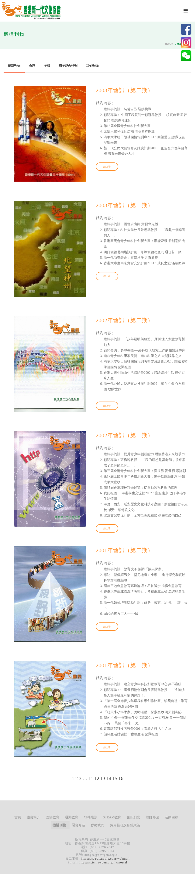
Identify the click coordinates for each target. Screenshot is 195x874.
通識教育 (71, 817)
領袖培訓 (90, 817)
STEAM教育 (112, 817)
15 (114, 778)
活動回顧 (171, 817)
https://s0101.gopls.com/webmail (105, 858)
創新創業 (133, 817)
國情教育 (52, 817)
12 (97, 778)
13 (102, 778)
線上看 (107, 166)
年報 (47, 66)
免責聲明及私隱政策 (125, 825)
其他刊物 (92, 66)
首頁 (17, 817)
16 (120, 778)
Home (169, 44)
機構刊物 (59, 825)
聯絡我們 (97, 825)
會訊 (32, 66)
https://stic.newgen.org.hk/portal (103, 862)
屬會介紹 (78, 825)
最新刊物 (14, 66)
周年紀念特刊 (68, 66)
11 (91, 778)
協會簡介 (33, 817)
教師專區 (152, 817)
